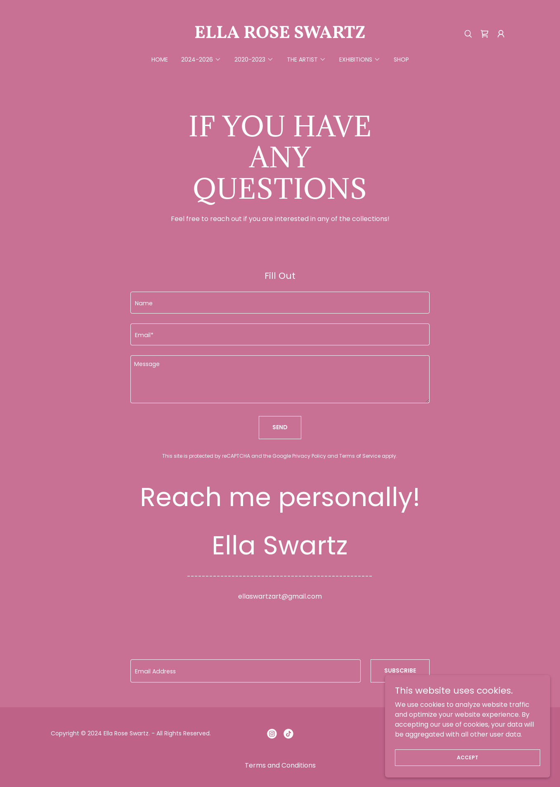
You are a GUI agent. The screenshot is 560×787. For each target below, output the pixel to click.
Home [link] (159, 59)
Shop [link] (401, 59)
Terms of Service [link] (359, 455)
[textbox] (280, 303)
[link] (280, 35)
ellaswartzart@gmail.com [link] (280, 596)
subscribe (400, 670)
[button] (501, 34)
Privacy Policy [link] (309, 455)
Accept (467, 757)
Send (280, 427)
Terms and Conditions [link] (280, 765)
